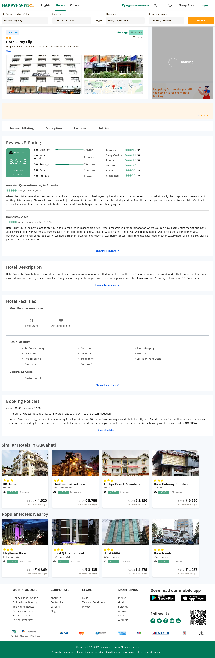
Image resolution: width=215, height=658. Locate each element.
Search (201, 20)
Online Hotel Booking (25, 602)
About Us (56, 598)
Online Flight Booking (25, 598)
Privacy (86, 606)
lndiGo (122, 598)
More (10, 50)
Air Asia (122, 611)
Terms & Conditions (93, 602)
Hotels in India (21, 615)
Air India (123, 620)
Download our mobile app (175, 590)
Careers (55, 606)
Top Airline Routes (23, 606)
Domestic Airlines (23, 611)
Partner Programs (23, 620)
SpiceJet (123, 606)
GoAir (121, 602)
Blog (53, 611)
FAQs (85, 598)
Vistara (122, 615)
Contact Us (57, 602)
